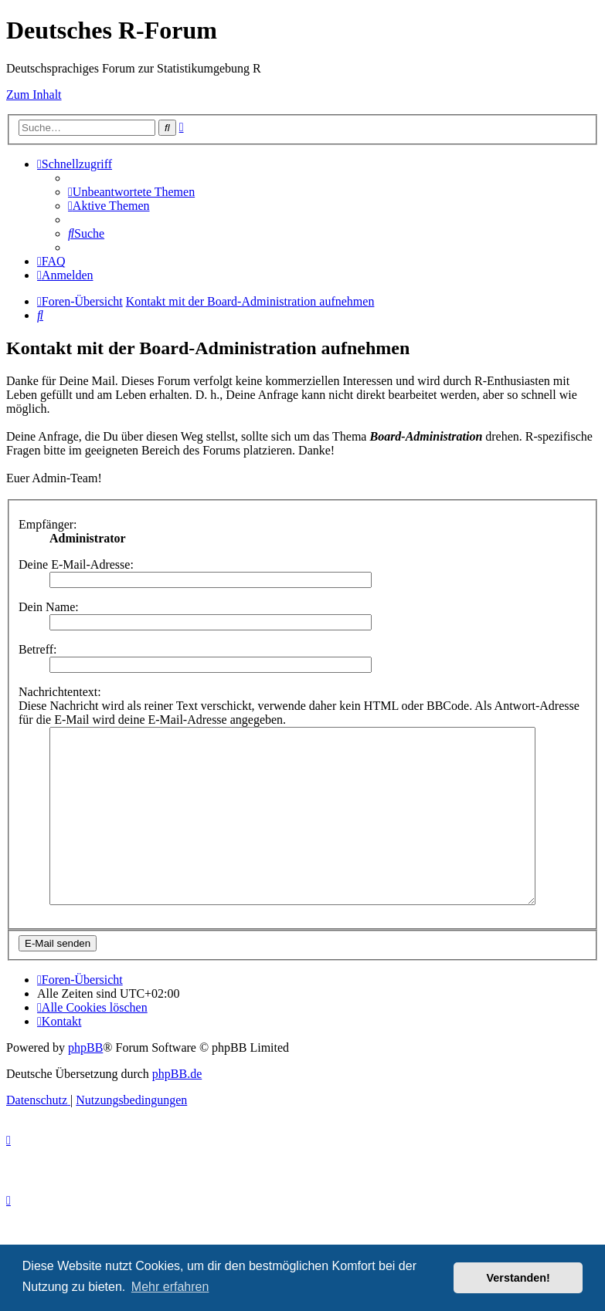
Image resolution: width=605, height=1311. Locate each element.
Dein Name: (49, 606)
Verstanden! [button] (518, 1278)
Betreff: (37, 649)
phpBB (85, 1082)
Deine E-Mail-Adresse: (76, 564)
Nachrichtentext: (60, 691)
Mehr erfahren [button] (170, 1286)
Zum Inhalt (34, 94)
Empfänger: (48, 524)
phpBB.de (177, 1108)
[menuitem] (131, 191)
